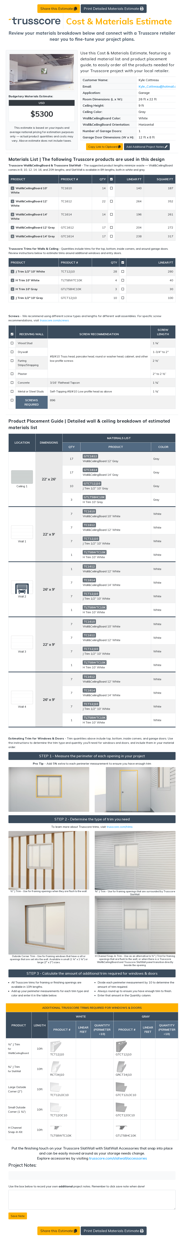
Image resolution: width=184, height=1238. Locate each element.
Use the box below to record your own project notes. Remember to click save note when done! (76, 1186)
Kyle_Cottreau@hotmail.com (160, 86)
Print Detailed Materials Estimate (114, 8)
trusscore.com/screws (54, 320)
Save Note (18, 1216)
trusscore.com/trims (120, 827)
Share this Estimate (58, 8)
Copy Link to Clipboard (104, 146)
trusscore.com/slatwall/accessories (118, 1158)
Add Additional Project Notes (146, 146)
